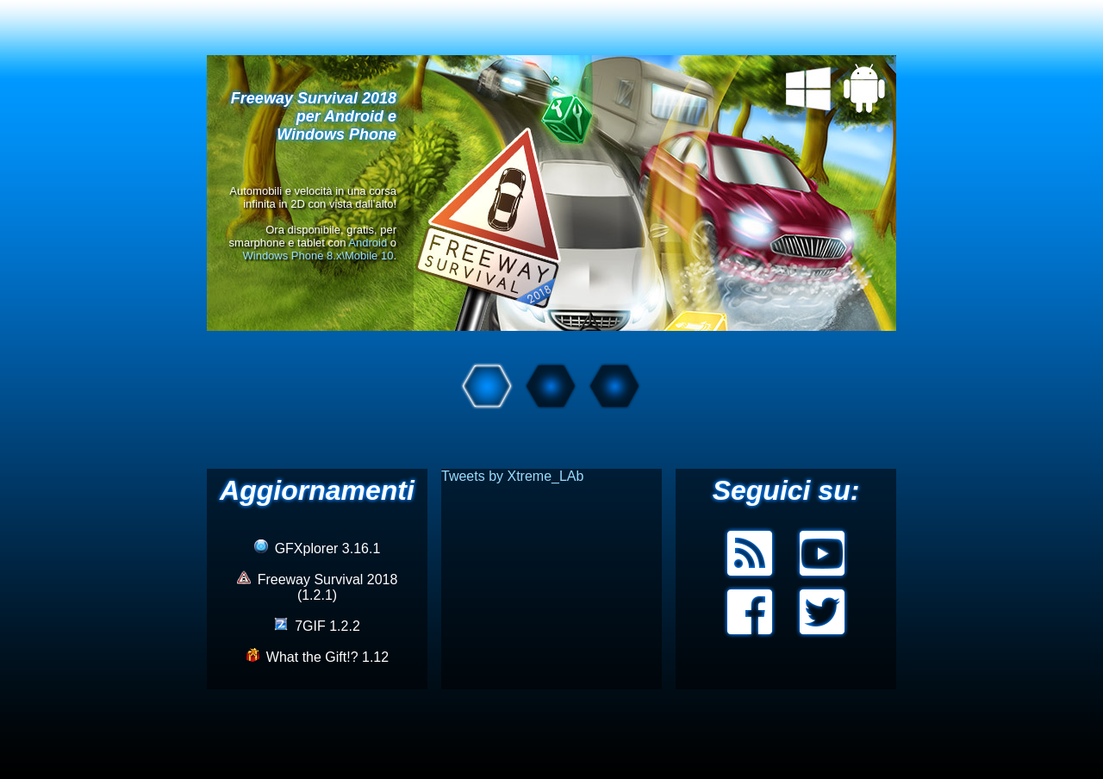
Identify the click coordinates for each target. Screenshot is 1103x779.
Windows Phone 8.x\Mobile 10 (318, 255)
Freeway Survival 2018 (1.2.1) (317, 587)
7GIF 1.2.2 (317, 626)
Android (367, 242)
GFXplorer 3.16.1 (317, 548)
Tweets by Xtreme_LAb (512, 476)
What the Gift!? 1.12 (317, 657)
